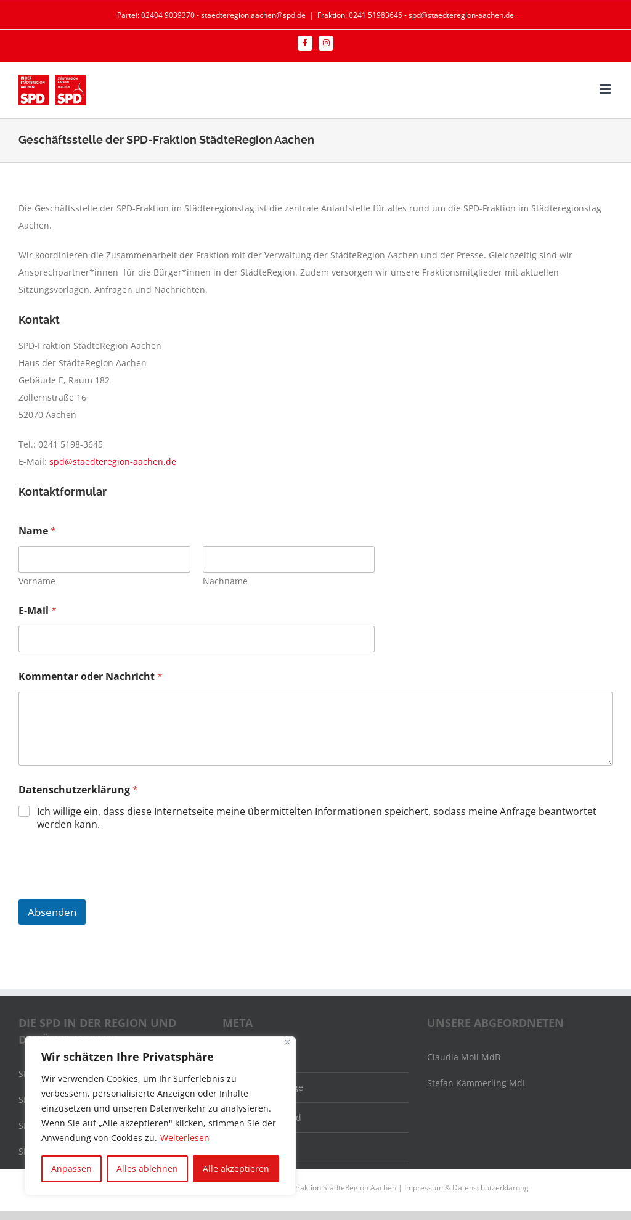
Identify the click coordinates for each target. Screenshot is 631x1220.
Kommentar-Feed (265, 1117)
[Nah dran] (287, 1042)
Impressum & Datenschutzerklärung (466, 1187)
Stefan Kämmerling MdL (477, 1083)
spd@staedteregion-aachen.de (112, 461)
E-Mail (37, 610)
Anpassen (71, 1168)
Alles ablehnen (147, 1168)
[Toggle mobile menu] (606, 89)
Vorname (36, 581)
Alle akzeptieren (236, 1168)
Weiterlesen (185, 1138)
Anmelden (251, 1057)
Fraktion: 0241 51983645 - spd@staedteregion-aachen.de (415, 15)
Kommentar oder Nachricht (90, 676)
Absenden (52, 912)
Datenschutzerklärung (78, 790)
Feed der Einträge (266, 1087)
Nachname (225, 581)
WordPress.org (260, 1147)
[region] (160, 1115)
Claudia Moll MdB (463, 1057)
